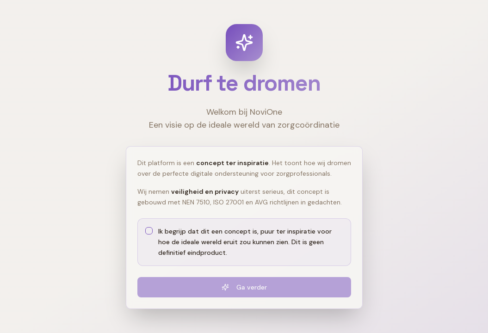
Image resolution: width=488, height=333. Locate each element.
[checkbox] (149, 230)
